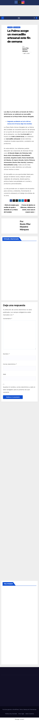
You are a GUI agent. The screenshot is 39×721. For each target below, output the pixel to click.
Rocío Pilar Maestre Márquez (25, 49)
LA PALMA (10, 27)
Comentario (7, 318)
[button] (34, 18)
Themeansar (33, 709)
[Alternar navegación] (19, 18)
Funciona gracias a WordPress (10, 709)
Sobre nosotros (29, 713)
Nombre (6, 354)
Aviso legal (21, 713)
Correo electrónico (10, 364)
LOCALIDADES (17, 27)
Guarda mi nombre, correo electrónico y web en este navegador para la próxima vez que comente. (19, 389)
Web (4, 374)
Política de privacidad (11, 713)
